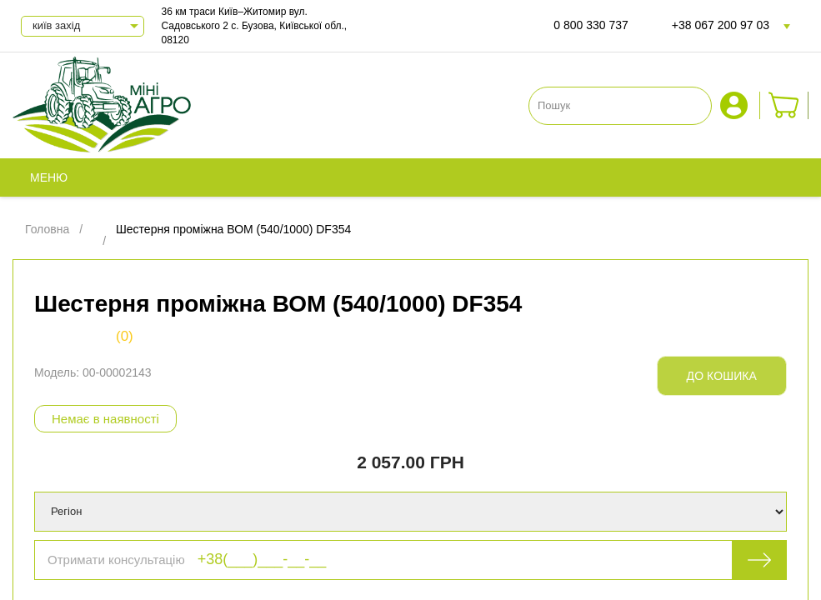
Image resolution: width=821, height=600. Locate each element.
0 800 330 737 (590, 25)
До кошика (722, 375)
